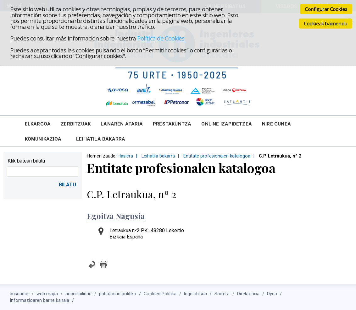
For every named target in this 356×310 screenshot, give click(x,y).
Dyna (272, 294)
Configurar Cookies (326, 9)
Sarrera (222, 294)
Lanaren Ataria (122, 124)
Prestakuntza (172, 124)
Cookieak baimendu (325, 23)
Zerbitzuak (76, 124)
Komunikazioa (43, 139)
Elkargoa (38, 124)
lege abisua (195, 294)
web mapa (47, 294)
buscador (19, 294)
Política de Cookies (160, 38)
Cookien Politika (160, 294)
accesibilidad (78, 294)
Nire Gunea (276, 124)
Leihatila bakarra (100, 139)
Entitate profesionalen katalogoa (216, 156)
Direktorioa (248, 294)
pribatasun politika (117, 294)
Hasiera (125, 156)
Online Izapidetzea (226, 124)
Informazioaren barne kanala (39, 300)
